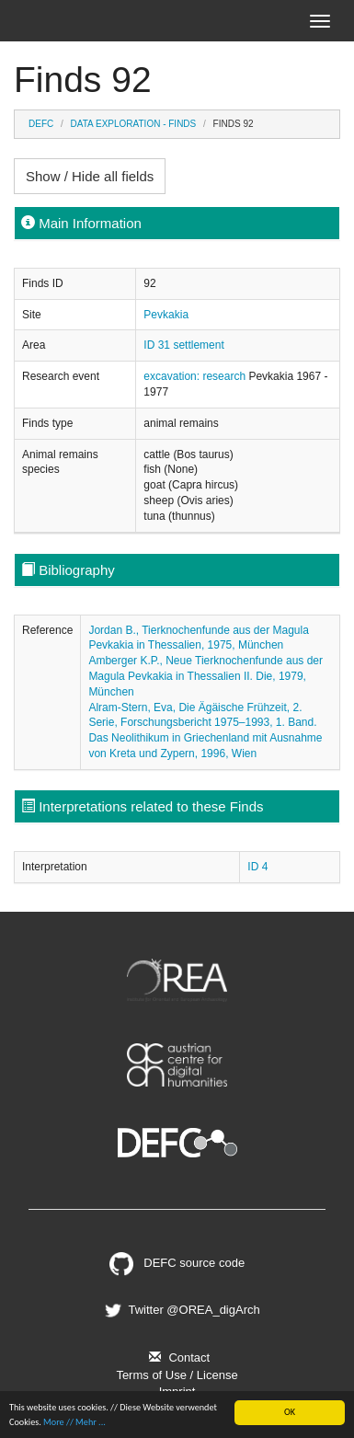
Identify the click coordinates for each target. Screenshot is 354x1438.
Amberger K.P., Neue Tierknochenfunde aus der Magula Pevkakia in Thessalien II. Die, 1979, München (205, 676)
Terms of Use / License (176, 1375)
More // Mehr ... (74, 1422)
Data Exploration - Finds (134, 124)
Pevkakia (165, 314)
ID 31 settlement (183, 345)
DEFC (41, 124)
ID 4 (257, 866)
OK (289, 1412)
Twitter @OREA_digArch (180, 1310)
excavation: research (195, 376)
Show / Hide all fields (90, 176)
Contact (177, 1357)
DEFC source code (177, 1263)
